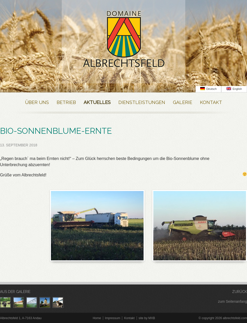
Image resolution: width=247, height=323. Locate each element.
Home (97, 318)
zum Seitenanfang (232, 301)
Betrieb (66, 102)
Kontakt (211, 102)
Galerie (182, 102)
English (234, 88)
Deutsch (208, 88)
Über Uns (37, 102)
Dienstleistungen (141, 102)
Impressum (112, 318)
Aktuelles (97, 102)
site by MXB (147, 318)
